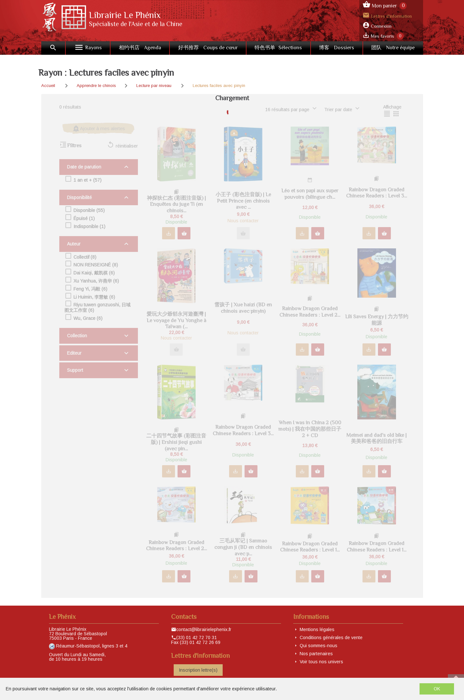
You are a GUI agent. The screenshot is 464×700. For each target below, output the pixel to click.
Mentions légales (317, 629)
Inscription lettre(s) (198, 670)
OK (437, 688)
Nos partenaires (316, 653)
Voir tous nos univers (321, 661)
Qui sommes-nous (318, 645)
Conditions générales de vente (331, 637)
